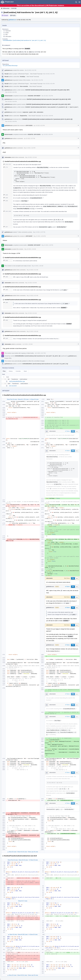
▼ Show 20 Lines (34, 399)
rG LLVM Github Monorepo (10, 65)
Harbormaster (9, 95)
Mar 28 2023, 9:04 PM (11, 101)
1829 (6, 200)
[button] (79, 2)
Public (14, 15)
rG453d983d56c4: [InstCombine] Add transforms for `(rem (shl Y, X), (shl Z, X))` (24, 40)
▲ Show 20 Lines (11, 851)
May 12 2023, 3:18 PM (29, 148)
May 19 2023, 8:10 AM (32, 295)
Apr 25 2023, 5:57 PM (29, 138)
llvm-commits (24, 86)
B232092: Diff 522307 (34, 245)
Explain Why (8, 358)
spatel (7, 32)
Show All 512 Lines (22, 975)
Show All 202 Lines (22, 934)
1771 (6, 167)
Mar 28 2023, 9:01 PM (30, 70)
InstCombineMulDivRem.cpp (17, 381)
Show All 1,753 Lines (23, 399)
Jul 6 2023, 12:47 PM (40, 353)
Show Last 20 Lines (33, 851)
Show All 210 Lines (22, 851)
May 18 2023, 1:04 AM (30, 249)
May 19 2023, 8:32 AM (31, 313)
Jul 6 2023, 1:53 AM (27, 344)
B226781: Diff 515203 (34, 134)
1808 (6, 260)
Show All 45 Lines (23, 860)
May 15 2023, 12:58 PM (40, 236)
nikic (6, 34)
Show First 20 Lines (12, 399)
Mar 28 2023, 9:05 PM (47, 115)
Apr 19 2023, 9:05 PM (47, 134)
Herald (6, 73)
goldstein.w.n (12, 19)
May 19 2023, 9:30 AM (32, 331)
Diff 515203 (29, 125)
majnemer (8, 30)
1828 (6, 195)
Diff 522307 (29, 236)
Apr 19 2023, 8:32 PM (39, 125)
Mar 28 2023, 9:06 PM (11, 121)
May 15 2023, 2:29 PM (47, 245)
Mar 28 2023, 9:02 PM (11, 92)
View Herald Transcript (36, 73)
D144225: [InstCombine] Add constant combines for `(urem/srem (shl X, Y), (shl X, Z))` (47, 119)
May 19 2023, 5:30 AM (31, 282)
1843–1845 (7, 211)
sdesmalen (8, 36)
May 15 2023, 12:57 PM (39, 232)
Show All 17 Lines (22, 901)
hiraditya (22, 76)
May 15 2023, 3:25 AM (31, 157)
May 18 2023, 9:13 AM (32, 269)
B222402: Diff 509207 (34, 95)
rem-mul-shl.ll (13, 385)
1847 (6, 226)
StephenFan (23, 115)
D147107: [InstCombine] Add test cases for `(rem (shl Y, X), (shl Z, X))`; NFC (47, 90)
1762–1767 (7, 164)
